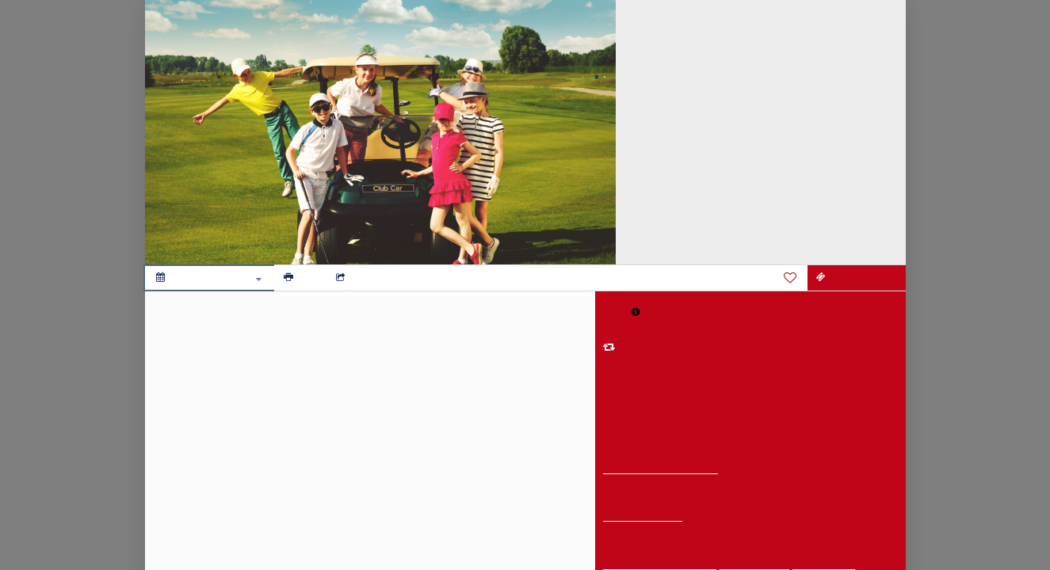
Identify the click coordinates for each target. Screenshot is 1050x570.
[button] (636, 312)
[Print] (299, 278)
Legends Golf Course (660, 469)
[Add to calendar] (209, 278)
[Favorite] (790, 277)
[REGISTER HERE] (857, 278)
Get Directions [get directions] (642, 516)
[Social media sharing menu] (355, 278)
